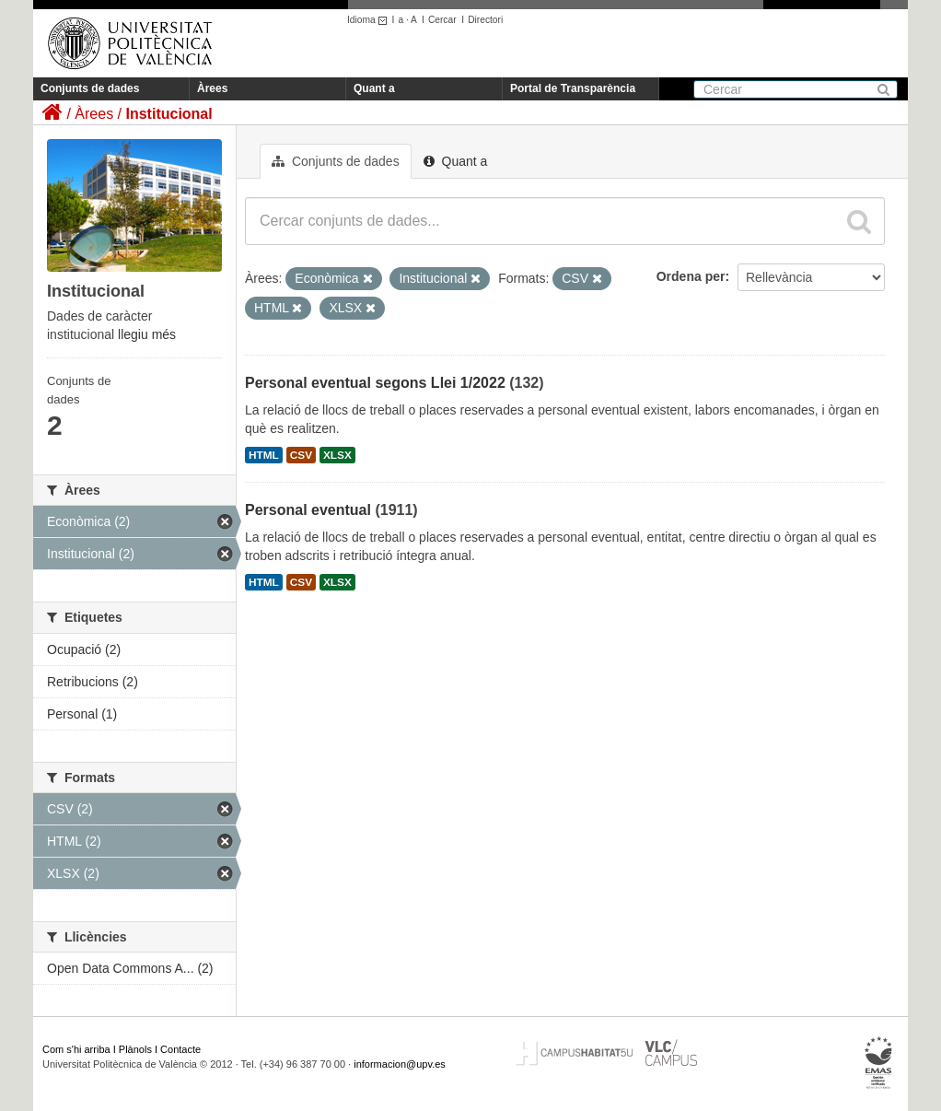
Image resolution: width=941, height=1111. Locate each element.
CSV (301, 455)
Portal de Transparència (572, 88)
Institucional (168, 114)
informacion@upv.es (400, 1064)
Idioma (369, 20)
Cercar (442, 20)
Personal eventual (308, 510)
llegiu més (147, 334)
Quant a (374, 88)
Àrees (212, 88)
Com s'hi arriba (76, 1049)
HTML (264, 455)
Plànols (135, 1049)
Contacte (180, 1049)
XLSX (337, 455)
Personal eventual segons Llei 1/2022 (375, 383)
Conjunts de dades (90, 88)
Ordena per (691, 276)
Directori (485, 20)
